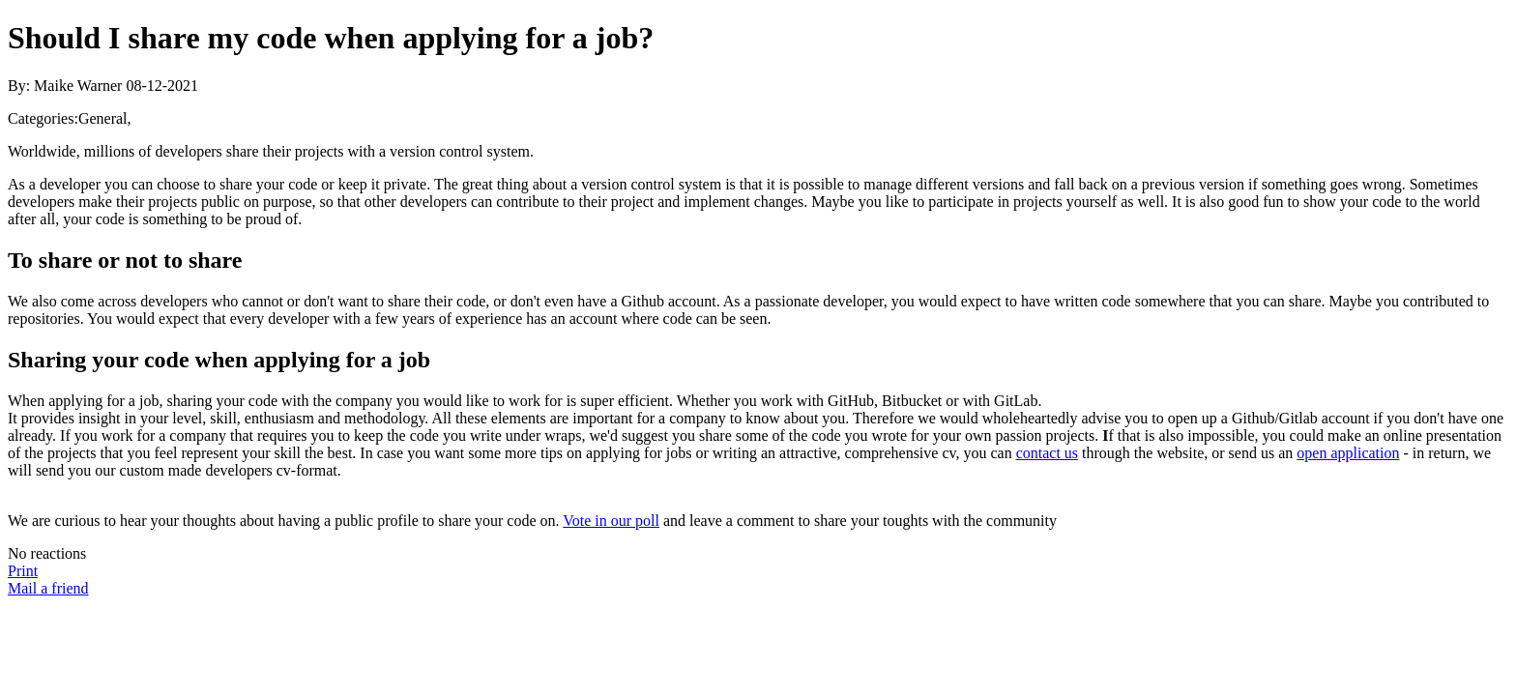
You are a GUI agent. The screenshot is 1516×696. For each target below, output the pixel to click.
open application (1348, 453)
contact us (1047, 453)
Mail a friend (48, 588)
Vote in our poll (611, 520)
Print (23, 571)
